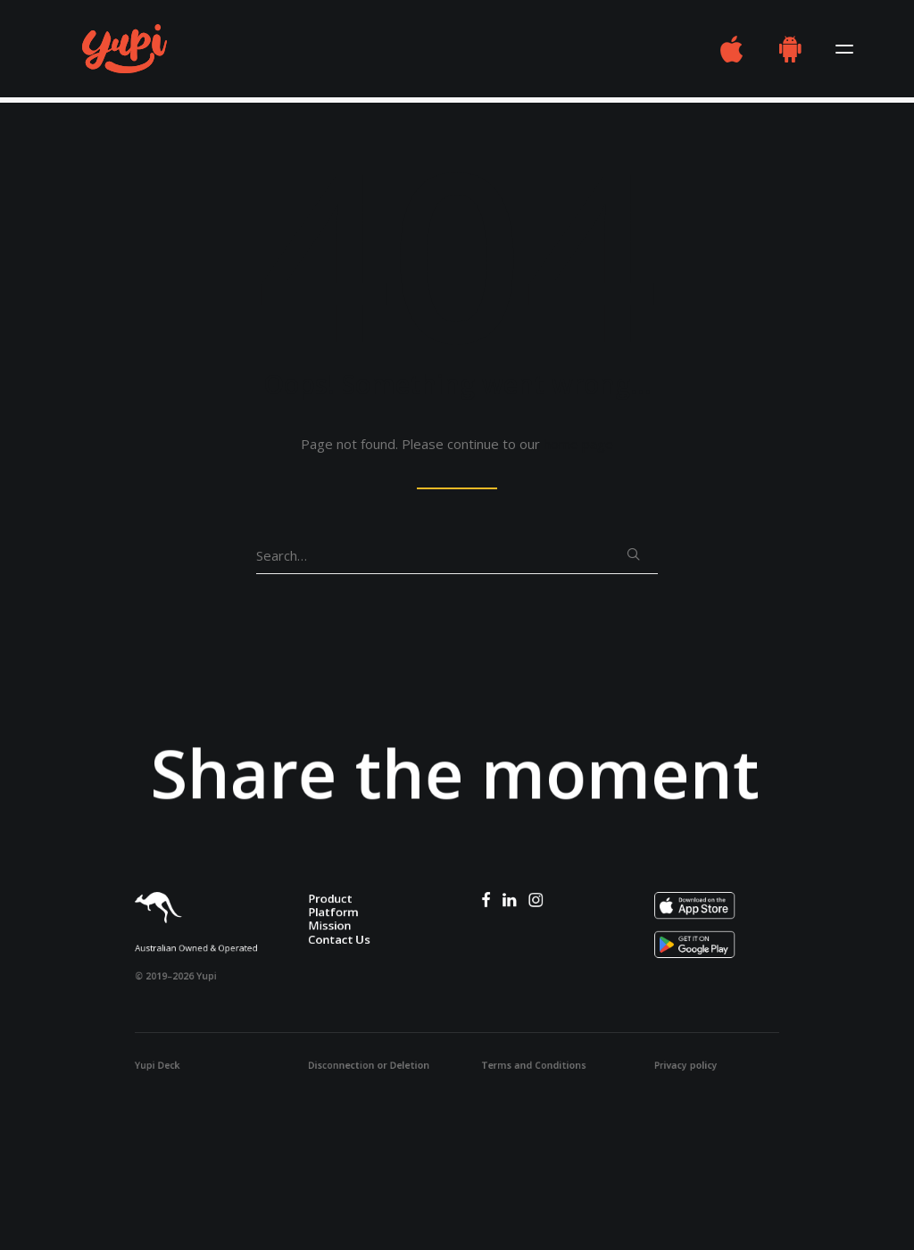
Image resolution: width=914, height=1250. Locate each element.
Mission (329, 925)
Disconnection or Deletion (368, 1065)
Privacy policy (686, 1065)
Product (330, 897)
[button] (844, 52)
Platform (333, 912)
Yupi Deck (157, 1065)
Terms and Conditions (533, 1065)
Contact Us (339, 938)
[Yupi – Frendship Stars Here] (108, 51)
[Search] (457, 556)
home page (578, 444)
